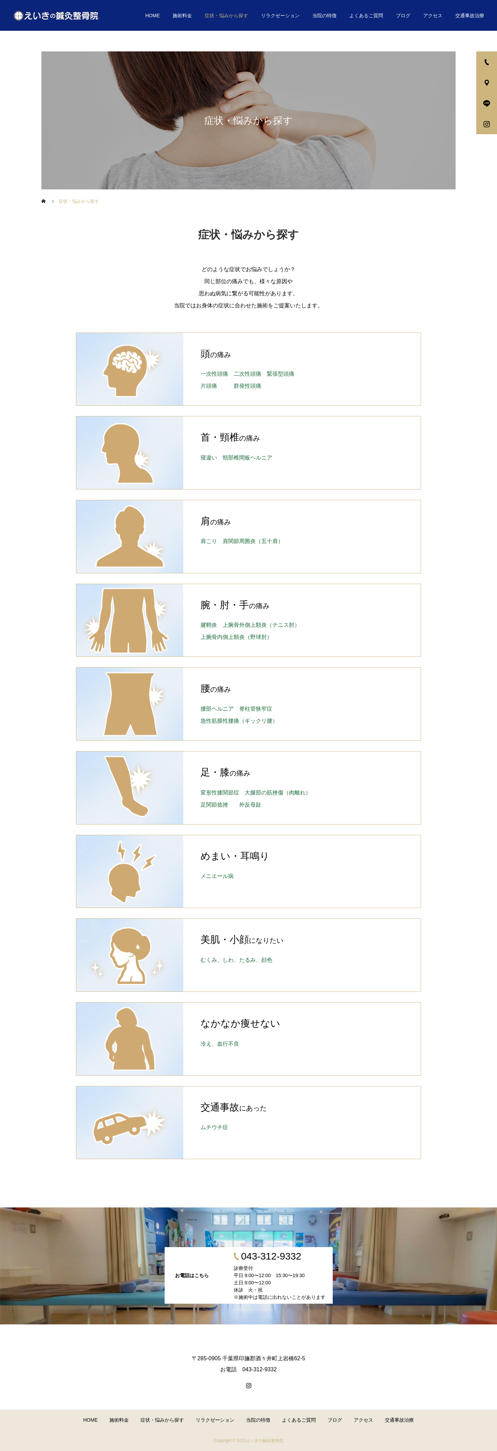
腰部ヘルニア (217, 709)
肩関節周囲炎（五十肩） (253, 541)
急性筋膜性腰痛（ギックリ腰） (239, 721)
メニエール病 (217, 876)
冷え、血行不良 (220, 1044)
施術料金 (182, 15)
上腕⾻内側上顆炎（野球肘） (236, 637)
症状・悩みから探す (226, 15)
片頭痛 (209, 386)
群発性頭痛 (247, 386)
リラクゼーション (280, 15)
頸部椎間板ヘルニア (247, 458)
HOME (152, 15)
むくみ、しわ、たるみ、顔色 (236, 960)
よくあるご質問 (366, 15)
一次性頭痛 (214, 374)
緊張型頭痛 (280, 374)
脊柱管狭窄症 (255, 709)
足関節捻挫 (214, 805)
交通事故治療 (469, 15)
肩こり (209, 541)
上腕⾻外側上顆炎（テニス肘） (261, 625)
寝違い (209, 458)
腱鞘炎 (209, 625)
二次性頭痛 (247, 374)
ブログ (403, 15)
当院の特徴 (324, 15)
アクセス (432, 15)
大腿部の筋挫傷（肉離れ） (278, 793)
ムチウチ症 (214, 1127)
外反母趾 (250, 805)
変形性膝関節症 (220, 793)
